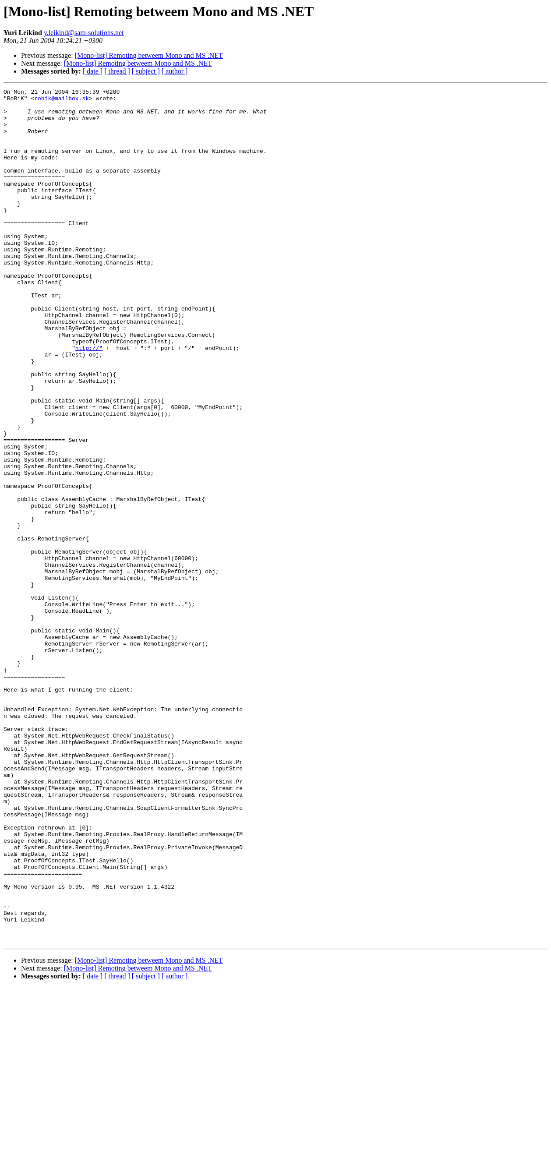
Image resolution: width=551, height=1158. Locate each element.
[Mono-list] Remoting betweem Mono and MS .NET (149, 55)
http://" (88, 400)
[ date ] (92, 71)
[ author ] (175, 71)
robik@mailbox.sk (61, 101)
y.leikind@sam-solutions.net (84, 32)
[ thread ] (117, 71)
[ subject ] (146, 71)
